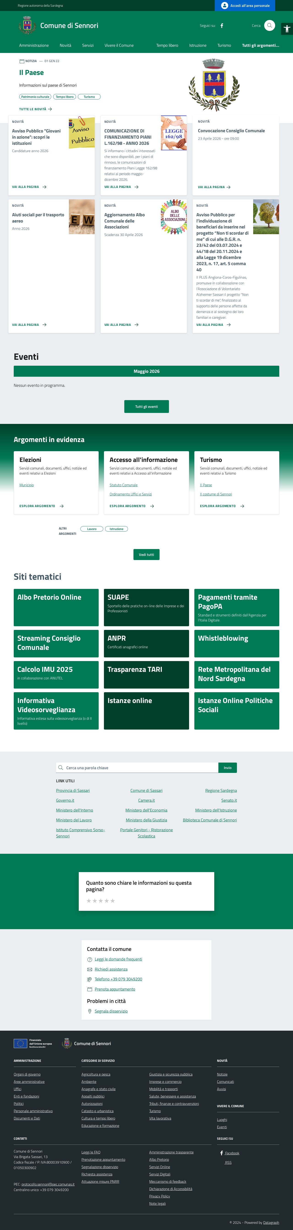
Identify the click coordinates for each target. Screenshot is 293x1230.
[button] (287, 29)
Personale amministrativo (33, 1111)
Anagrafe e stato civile (98, 1089)
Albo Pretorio (159, 1159)
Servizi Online (159, 1167)
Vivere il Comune (119, 45)
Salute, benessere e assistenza (172, 1096)
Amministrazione (34, 45)
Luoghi (222, 1119)
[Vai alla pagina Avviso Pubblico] (28, 185)
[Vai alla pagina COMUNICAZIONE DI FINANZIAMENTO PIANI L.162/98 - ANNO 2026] (120, 185)
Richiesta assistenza (96, 1174)
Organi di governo (27, 1074)
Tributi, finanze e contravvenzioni (174, 1103)
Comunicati (225, 1081)
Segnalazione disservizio (99, 1167)
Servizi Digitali (159, 1174)
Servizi (88, 45)
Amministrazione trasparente (171, 1152)
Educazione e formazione (100, 1125)
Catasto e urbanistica (97, 1111)
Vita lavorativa (160, 1118)
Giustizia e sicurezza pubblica (171, 1074)
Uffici (17, 1089)
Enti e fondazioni (26, 1096)
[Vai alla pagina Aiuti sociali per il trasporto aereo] (28, 322)
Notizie (222, 1074)
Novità (65, 45)
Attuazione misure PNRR (100, 1181)
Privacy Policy (159, 1196)
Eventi (222, 1127)
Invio (227, 767)
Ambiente (88, 1081)
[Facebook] (220, 25)
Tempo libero (167, 45)
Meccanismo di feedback (167, 1181)
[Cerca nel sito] (269, 25)
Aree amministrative (29, 1081)
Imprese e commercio (165, 1081)
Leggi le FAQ (90, 1152)
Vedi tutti (146, 554)
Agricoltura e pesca (95, 1074)
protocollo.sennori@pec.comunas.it (48, 1184)
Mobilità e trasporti (163, 1089)
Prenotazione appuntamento (103, 1159)
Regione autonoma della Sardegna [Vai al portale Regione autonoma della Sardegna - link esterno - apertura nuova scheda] (40, 5)
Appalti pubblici (92, 1096)
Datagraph (271, 1222)
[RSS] (229, 25)
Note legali (157, 1203)
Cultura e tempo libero (98, 1118)
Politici (19, 1103)
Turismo (224, 45)
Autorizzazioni (92, 1103)
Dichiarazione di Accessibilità (170, 1189)
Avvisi (221, 1089)
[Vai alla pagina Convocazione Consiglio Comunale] (215, 185)
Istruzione (197, 45)
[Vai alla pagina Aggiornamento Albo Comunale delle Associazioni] (120, 322)
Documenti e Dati (27, 1118)
